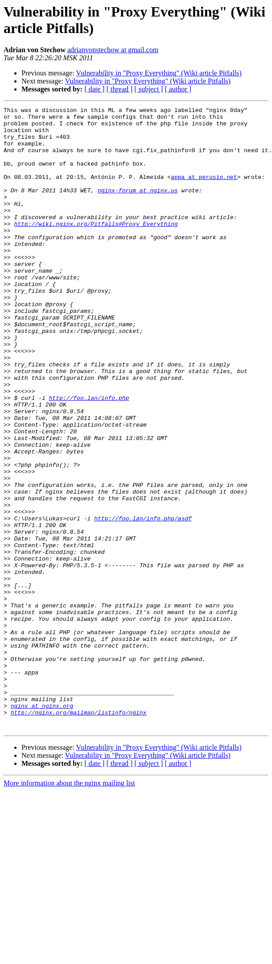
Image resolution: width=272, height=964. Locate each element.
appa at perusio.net (204, 191)
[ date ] (94, 89)
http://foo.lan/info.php (89, 457)
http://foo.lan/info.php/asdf (143, 601)
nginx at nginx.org (42, 826)
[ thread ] (119, 89)
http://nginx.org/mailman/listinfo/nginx (78, 834)
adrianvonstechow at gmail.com (113, 50)
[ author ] (178, 89)
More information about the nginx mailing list (69, 907)
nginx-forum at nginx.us (138, 208)
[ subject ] (148, 89)
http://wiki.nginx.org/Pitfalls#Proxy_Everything (96, 248)
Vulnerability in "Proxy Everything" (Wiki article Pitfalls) (159, 73)
